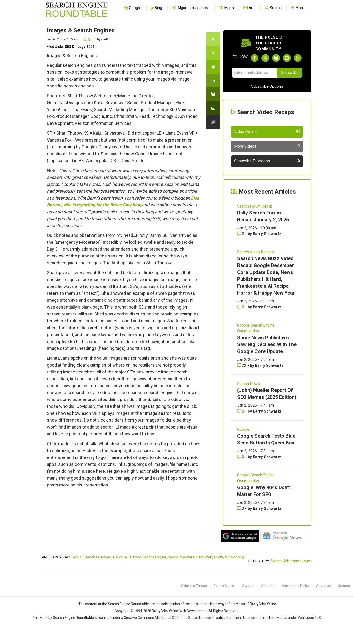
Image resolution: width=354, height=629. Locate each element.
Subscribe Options (267, 86)
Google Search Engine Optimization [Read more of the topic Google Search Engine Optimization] (256, 328)
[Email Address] (254, 73)
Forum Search (225, 586)
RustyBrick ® (162, 611)
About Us (268, 586)
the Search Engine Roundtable (126, 604)
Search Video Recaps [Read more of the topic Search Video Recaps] (255, 252)
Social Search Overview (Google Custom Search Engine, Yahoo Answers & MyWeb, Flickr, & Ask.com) (158, 557)
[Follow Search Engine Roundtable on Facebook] (254, 58)
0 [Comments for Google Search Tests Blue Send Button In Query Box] (241, 457)
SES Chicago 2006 (79, 47)
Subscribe (289, 72)
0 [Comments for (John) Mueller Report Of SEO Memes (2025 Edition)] (241, 411)
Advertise (323, 586)
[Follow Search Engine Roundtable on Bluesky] (276, 58)
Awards (248, 586)
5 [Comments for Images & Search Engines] (87, 39)
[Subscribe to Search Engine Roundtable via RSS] (298, 58)
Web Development (193, 611)
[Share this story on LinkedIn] (213, 80)
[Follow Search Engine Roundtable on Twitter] (265, 58)
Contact (344, 586)
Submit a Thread (194, 586)
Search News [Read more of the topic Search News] (248, 383)
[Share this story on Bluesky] (213, 94)
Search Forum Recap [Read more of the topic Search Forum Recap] (254, 206)
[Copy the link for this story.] (213, 122)
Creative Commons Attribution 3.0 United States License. (168, 618)
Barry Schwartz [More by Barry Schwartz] (267, 233)
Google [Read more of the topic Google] (243, 429)
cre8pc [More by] (106, 39)
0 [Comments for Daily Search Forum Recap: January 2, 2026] (241, 233)
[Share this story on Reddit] (213, 67)
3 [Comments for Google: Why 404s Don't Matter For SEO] (241, 508)
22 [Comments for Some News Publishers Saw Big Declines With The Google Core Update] (242, 365)
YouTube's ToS (309, 618)
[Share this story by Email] (213, 108)
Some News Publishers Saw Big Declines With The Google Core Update (267, 344)
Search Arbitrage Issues (291, 561)
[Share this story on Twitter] (213, 53)
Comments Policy (295, 586)
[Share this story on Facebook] (213, 39)
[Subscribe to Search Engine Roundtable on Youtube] (287, 58)
